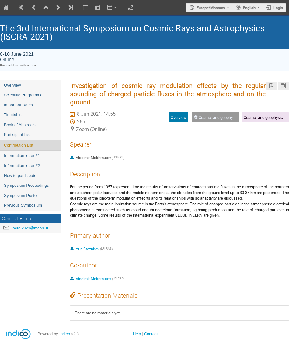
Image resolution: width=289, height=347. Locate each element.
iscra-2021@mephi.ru (30, 228)
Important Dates (18, 105)
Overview (12, 85)
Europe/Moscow (211, 7)
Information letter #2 (22, 165)
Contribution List (18, 145)
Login (278, 7)
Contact (151, 333)
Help (137, 333)
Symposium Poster (21, 195)
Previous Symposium (23, 205)
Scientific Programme (23, 95)
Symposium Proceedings (26, 185)
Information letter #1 (22, 155)
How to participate (20, 175)
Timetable (13, 114)
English (249, 7)
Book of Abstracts (20, 124)
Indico (64, 333)
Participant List (17, 134)
